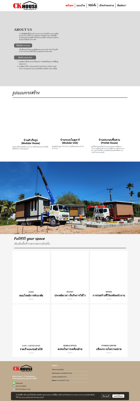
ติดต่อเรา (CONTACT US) (60, 380)
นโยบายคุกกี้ (40, 397)
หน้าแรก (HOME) (58, 370)
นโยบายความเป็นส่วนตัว (26, 397)
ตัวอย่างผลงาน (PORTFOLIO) (62, 373)
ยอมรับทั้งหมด (118, 396)
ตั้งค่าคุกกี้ (106, 396)
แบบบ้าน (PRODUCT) (59, 377)
